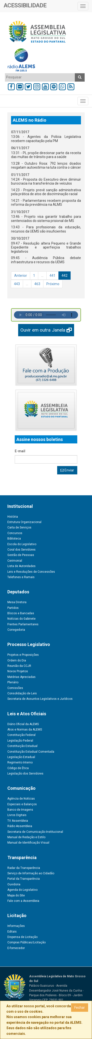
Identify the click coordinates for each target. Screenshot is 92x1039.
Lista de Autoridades (21, 566)
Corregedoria (16, 629)
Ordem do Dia (16, 660)
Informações (16, 926)
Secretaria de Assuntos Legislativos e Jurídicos (40, 699)
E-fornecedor (16, 948)
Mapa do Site (16, 895)
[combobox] (40, 77)
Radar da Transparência (23, 868)
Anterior (20, 276)
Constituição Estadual (22, 746)
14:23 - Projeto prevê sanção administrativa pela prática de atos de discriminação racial (46, 192)
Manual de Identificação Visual (28, 842)
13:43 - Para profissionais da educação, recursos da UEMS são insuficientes (46, 229)
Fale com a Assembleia (23, 901)
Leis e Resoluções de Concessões (31, 571)
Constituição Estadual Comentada (30, 751)
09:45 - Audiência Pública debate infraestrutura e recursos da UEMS (46, 260)
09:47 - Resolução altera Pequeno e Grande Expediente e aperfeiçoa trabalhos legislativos (46, 247)
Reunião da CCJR (19, 666)
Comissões (15, 688)
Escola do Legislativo (21, 544)
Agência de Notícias (21, 798)
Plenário (12, 682)
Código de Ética (18, 768)
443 (17, 284)
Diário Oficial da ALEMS (23, 724)
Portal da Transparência (23, 878)
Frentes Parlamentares (23, 624)
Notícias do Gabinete (21, 618)
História (12, 516)
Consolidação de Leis (22, 693)
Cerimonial (14, 560)
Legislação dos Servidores (25, 773)
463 (37, 284)
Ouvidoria (13, 884)
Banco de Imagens (20, 809)
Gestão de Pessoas (20, 555)
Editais (12, 931)
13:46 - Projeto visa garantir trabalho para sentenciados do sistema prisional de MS (46, 219)
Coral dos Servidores (21, 549)
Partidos (13, 608)
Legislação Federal (20, 740)
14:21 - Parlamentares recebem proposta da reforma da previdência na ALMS (46, 203)
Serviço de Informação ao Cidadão (30, 873)
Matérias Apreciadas (21, 677)
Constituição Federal (21, 735)
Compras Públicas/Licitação (26, 942)
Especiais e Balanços (22, 804)
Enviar (67, 470)
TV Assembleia (17, 820)
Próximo (52, 284)
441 (52, 276)
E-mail (20, 451)
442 (64, 276)
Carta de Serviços (19, 527)
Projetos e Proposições (23, 655)
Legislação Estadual (21, 757)
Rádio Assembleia (19, 826)
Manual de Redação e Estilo (26, 837)
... (42, 276)
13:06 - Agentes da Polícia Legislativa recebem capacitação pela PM (46, 139)
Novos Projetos (17, 671)
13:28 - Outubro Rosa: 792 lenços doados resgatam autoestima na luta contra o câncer (46, 165)
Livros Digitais (16, 815)
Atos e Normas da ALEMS (24, 729)
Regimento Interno (20, 762)
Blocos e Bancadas (20, 613)
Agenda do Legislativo (22, 890)
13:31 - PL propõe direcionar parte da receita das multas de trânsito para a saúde (46, 155)
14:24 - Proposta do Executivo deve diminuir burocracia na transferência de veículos (46, 181)
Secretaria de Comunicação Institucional (35, 832)
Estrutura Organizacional (24, 522)
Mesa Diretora (16, 602)
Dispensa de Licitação (22, 937)
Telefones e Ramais (21, 577)
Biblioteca (14, 538)
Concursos (14, 533)
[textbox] (40, 77)
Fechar (79, 1008)
